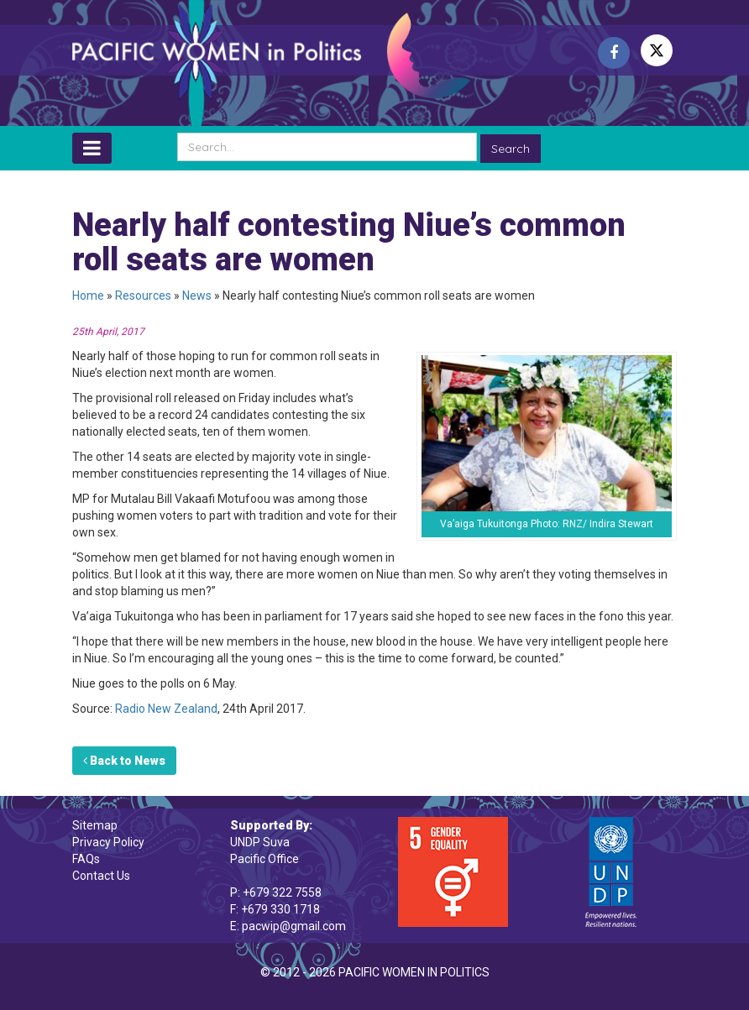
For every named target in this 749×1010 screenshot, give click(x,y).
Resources (143, 295)
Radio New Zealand (166, 708)
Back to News (124, 760)
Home (88, 295)
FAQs (86, 859)
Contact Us (101, 875)
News (197, 295)
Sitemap (95, 825)
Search (510, 148)
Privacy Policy (108, 842)
